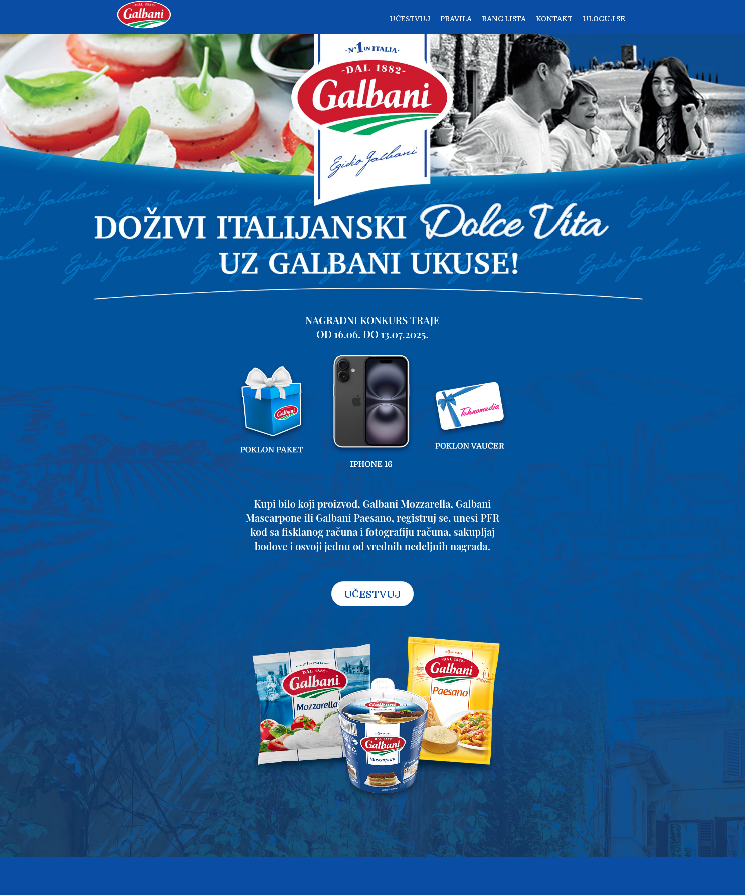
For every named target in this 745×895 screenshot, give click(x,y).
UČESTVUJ (372, 594)
